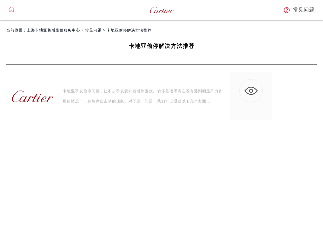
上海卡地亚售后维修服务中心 (53, 30)
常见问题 (93, 30)
